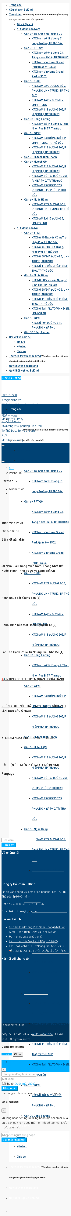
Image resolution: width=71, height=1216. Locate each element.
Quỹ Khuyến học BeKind (23, 365)
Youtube (19, 1024)
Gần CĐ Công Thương (37, 119)
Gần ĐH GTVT (32, 133)
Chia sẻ (21, 351)
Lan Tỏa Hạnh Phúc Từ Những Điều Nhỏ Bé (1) (32, 652)
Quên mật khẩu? (25, 1083)
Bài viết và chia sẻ (20, 337)
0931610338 (9, 395)
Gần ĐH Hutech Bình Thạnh (40, 156)
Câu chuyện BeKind (21, 9)
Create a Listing (11, 377)
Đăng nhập (9, 1088)
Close (17, 1054)
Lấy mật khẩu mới (14, 1140)
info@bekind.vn (11, 400)
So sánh (7, 1054)
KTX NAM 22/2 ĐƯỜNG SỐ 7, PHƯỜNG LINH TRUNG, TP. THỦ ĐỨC (50, 90)
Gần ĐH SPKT (32, 81)
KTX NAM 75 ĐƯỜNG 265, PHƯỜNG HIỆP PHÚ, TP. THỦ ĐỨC (49, 190)
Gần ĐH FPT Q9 (33, 47)
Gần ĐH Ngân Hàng (36, 199)
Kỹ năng (22, 346)
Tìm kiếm (8, 845)
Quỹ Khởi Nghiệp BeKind (24, 370)
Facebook (8, 1024)
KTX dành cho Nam (28, 29)
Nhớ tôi (8, 1083)
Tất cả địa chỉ (25, 24)
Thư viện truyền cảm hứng (25, 356)
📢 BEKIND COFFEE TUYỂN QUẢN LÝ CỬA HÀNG (33, 679)
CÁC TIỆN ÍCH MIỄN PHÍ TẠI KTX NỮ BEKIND (30, 765)
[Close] (4, 1070)
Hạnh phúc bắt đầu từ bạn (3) (21, 598)
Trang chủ (15, 4)
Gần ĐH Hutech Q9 (35, 161)
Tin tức (21, 341)
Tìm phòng (15, 14)
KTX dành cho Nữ (27, 228)
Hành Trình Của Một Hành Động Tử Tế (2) (29, 625)
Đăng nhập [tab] (16, 1062)
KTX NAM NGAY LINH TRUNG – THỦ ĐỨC (28, 738)
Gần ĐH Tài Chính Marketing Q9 (43, 33)
